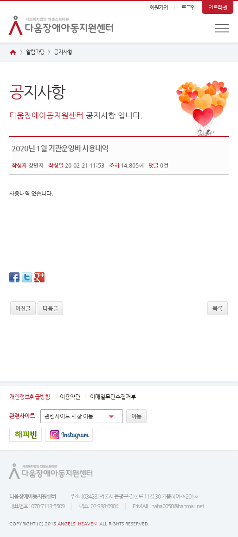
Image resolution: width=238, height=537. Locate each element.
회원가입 (158, 7)
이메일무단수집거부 (113, 396)
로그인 (188, 7)
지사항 (63, 52)
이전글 (23, 308)
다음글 (50, 308)
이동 (136, 416)
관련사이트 (22, 415)
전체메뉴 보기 (222, 28)
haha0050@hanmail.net (177, 506)
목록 (217, 308)
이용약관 (70, 396)
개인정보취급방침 (29, 396)
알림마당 (35, 52)
